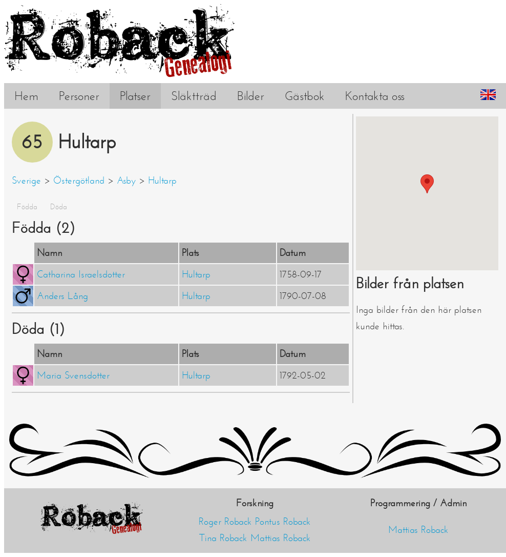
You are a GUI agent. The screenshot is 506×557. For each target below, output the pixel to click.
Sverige (26, 180)
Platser (135, 96)
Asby (126, 180)
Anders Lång (62, 296)
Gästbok (305, 96)
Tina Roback (223, 538)
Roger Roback (225, 521)
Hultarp (162, 180)
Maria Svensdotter (73, 375)
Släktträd (194, 96)
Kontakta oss (375, 96)
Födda (27, 206)
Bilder (250, 96)
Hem (26, 96)
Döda (58, 206)
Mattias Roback (280, 538)
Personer (79, 96)
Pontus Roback (283, 521)
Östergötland (78, 180)
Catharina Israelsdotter (81, 274)
